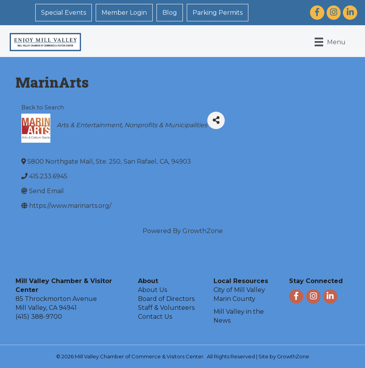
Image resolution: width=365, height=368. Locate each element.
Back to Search (42, 107)
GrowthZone (202, 231)
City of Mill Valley (239, 290)
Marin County (234, 298)
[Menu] (330, 42)
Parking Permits (218, 12)
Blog (169, 12)
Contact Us (155, 316)
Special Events (63, 12)
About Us (152, 290)
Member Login (124, 12)
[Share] (216, 120)
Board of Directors (166, 298)
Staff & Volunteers (166, 307)
